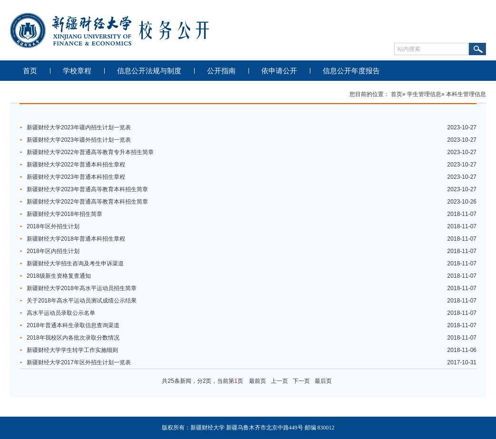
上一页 (279, 381)
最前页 (257, 381)
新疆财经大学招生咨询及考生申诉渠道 (75, 263)
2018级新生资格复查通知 (59, 276)
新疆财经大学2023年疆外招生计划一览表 (79, 140)
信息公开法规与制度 (149, 71)
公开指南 (221, 71)
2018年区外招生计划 (53, 226)
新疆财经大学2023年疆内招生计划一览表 (79, 127)
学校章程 (77, 71)
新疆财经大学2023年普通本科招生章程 (76, 177)
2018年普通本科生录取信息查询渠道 (73, 325)
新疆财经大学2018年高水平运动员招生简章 (82, 288)
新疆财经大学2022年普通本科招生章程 (76, 164)
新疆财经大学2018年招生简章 (64, 214)
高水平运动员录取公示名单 (61, 313)
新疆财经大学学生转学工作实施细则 (72, 350)
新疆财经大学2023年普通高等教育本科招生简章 (87, 189)
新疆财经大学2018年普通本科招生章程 (76, 238)
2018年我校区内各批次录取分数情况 (73, 337)
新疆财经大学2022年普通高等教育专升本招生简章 (90, 152)
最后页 (323, 381)
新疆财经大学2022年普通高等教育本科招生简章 (87, 201)
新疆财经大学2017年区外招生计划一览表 (79, 362)
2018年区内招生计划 (53, 251)
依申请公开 (279, 71)
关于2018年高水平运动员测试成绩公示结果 (82, 300)
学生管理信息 (424, 94)
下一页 (301, 381)
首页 (30, 71)
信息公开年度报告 (351, 71)
